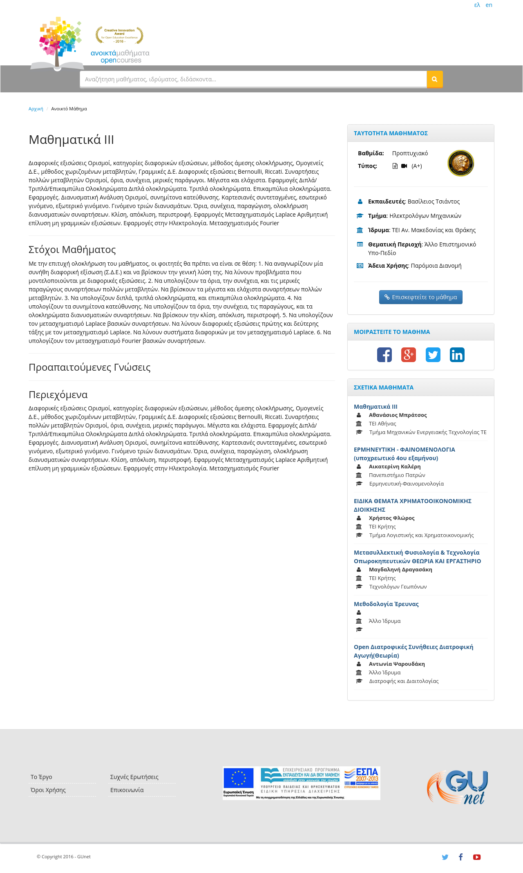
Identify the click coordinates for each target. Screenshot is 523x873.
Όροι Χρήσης (48, 790)
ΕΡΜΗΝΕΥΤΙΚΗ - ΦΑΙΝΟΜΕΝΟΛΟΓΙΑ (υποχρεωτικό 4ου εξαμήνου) (404, 453)
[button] (435, 79)
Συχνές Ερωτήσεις (134, 777)
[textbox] (253, 79)
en (489, 5)
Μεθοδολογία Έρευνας (386, 604)
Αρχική (36, 108)
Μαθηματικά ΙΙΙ (376, 406)
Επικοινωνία (126, 790)
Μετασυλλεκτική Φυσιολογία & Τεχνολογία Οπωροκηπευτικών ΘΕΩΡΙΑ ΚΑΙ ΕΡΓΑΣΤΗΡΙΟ (417, 556)
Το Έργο (41, 777)
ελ (477, 5)
